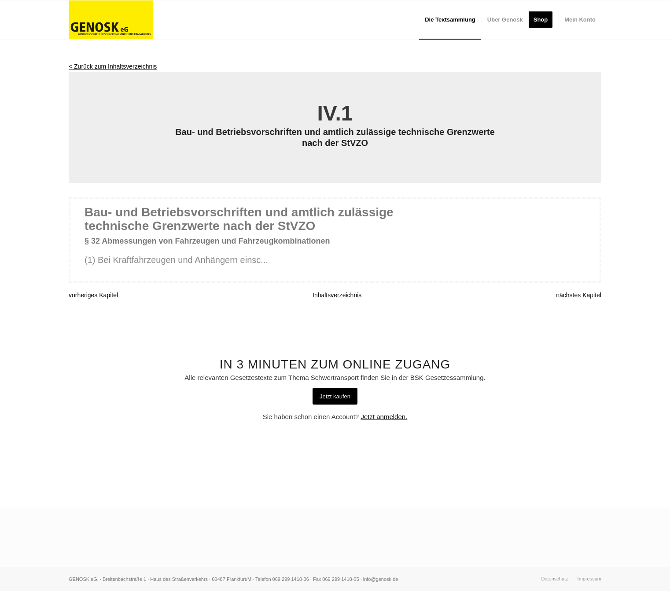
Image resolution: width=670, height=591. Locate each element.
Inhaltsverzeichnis (337, 295)
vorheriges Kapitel (93, 295)
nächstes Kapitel (578, 295)
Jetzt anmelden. (384, 416)
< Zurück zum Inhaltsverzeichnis (113, 66)
